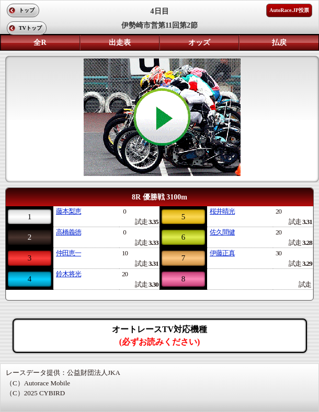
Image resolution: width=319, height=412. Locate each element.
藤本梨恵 (68, 211)
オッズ (199, 42)
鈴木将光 (68, 274)
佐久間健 (222, 232)
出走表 (120, 42)
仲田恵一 (68, 253)
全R (39, 42)
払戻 (279, 42)
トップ (27, 10)
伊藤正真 (222, 253)
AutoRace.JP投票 (289, 10)
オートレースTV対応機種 (159, 335)
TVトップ (30, 28)
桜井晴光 (222, 211)
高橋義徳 (68, 232)
